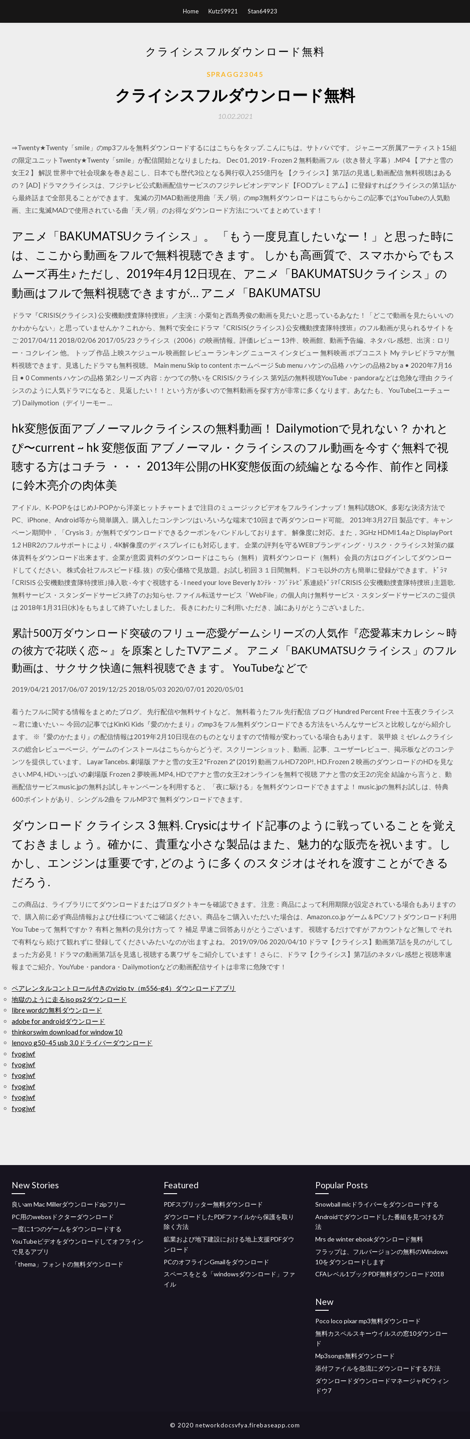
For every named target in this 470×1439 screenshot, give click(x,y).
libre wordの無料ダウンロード (57, 1010)
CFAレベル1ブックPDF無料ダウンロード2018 (379, 1274)
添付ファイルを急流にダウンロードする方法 (377, 1368)
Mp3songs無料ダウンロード (355, 1355)
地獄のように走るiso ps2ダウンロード (69, 999)
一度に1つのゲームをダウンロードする (67, 1229)
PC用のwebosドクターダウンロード (63, 1216)
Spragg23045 (235, 74)
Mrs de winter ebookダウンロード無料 (369, 1239)
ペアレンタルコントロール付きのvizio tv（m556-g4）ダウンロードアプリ (124, 988)
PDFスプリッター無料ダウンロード (213, 1204)
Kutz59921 (223, 11)
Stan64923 (262, 11)
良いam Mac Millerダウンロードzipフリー (69, 1204)
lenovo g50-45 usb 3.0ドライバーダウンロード (82, 1043)
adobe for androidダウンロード (58, 1021)
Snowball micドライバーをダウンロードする (377, 1204)
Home (191, 11)
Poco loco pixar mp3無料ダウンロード (368, 1321)
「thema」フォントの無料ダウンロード (67, 1264)
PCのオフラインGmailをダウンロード (216, 1262)
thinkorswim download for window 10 (67, 1032)
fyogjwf (23, 1054)
